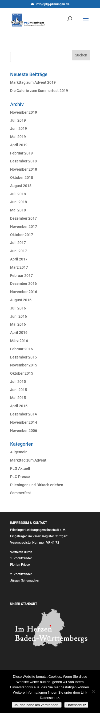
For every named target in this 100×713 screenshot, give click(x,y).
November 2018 (23, 169)
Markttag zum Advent (28, 460)
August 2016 (20, 300)
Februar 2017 (21, 275)
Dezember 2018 (23, 161)
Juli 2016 (18, 308)
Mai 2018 (18, 210)
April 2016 (18, 332)
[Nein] (93, 691)
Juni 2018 (18, 202)
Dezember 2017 (23, 218)
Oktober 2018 (21, 177)
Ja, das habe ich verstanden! (36, 705)
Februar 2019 (21, 153)
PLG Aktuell (20, 468)
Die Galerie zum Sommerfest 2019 (39, 90)
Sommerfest (20, 493)
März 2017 (19, 267)
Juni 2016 (18, 316)
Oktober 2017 (21, 235)
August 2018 (20, 186)
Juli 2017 (18, 243)
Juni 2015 (18, 390)
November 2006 (23, 430)
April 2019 (18, 145)
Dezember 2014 (23, 414)
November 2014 (23, 422)
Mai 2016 (18, 324)
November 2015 (23, 365)
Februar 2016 (21, 349)
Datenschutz (76, 705)
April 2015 (18, 406)
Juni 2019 (18, 128)
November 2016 (23, 292)
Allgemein (18, 452)
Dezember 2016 (23, 283)
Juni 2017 (18, 251)
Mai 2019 (18, 137)
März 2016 (19, 341)
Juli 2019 (18, 120)
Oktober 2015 (21, 373)
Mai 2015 (18, 398)
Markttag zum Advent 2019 (33, 82)
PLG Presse (20, 477)
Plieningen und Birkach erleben (36, 485)
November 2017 (23, 226)
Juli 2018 (18, 194)
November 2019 (23, 112)
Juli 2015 (18, 381)
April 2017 (18, 259)
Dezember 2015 (23, 357)
